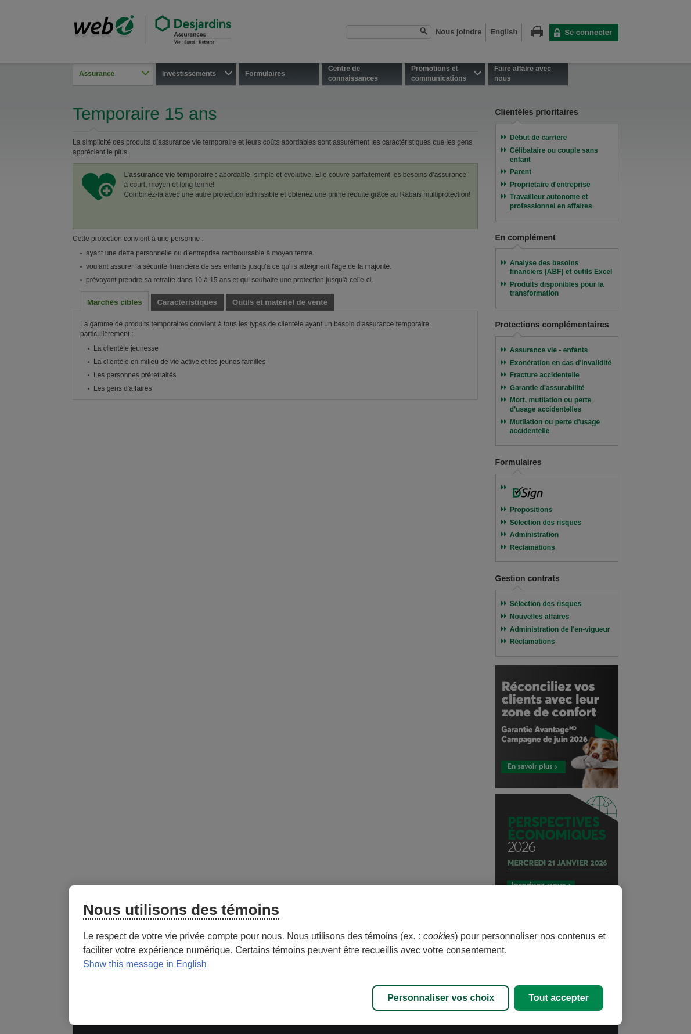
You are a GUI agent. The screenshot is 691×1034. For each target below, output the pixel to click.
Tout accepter (558, 998)
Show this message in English (145, 964)
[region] (345, 955)
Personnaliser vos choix (440, 998)
